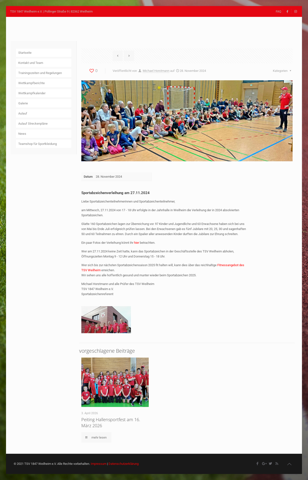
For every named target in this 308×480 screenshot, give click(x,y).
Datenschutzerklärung (124, 464)
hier (136, 242)
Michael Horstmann (156, 71)
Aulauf (22, 113)
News (22, 133)
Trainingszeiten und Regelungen (40, 73)
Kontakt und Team (30, 63)
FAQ (278, 11)
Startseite (25, 52)
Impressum (98, 464)
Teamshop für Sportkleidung (37, 144)
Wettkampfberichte (31, 83)
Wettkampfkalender (31, 93)
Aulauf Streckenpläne (33, 123)
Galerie (23, 103)
